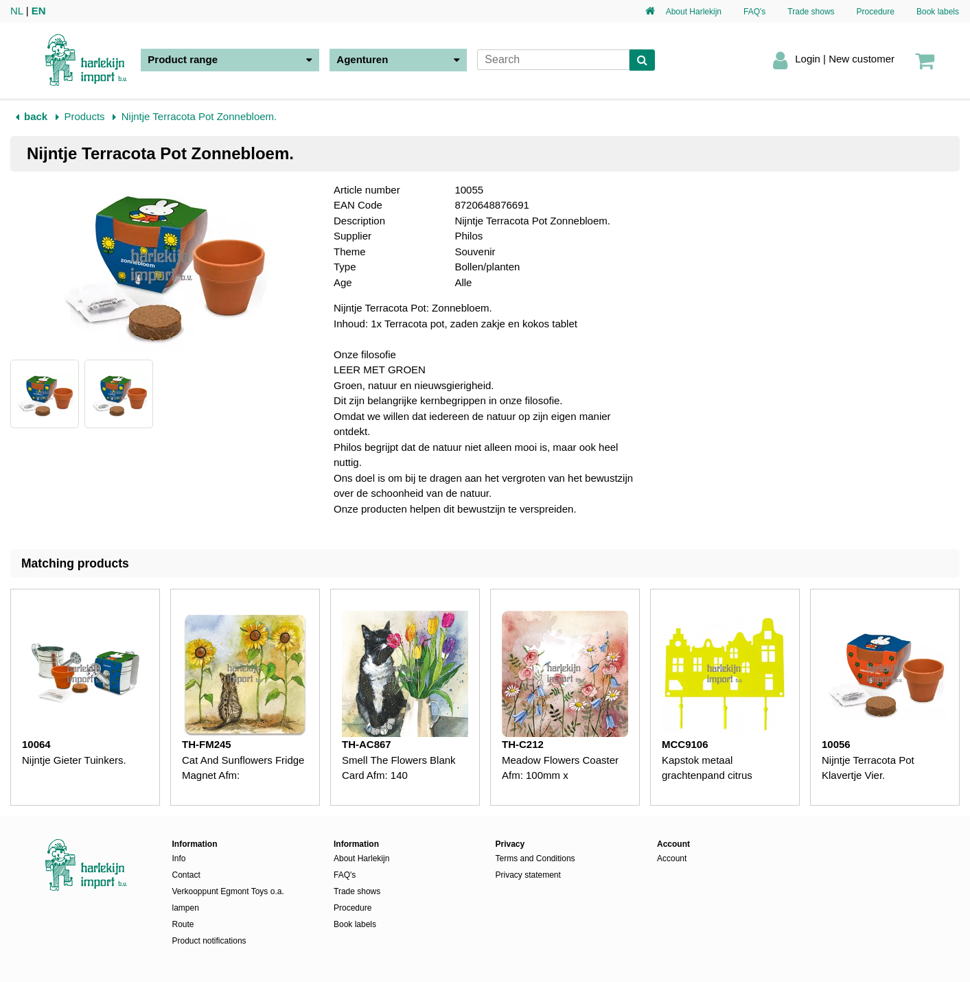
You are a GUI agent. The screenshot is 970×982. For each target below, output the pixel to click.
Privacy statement (528, 875)
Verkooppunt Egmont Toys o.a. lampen (228, 900)
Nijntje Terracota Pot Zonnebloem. (199, 116)
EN (39, 10)
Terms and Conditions (535, 858)
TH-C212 (523, 744)
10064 (36, 744)
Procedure (875, 11)
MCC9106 (685, 744)
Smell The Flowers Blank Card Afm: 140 (399, 768)
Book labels (937, 11)
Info (179, 858)
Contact (186, 875)
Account (671, 858)
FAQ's (754, 11)
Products (84, 116)
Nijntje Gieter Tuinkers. (74, 760)
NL (16, 10)
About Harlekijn (693, 11)
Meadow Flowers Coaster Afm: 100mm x (560, 768)
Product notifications (209, 941)
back (35, 116)
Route (183, 924)
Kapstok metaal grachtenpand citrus (707, 768)
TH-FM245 (206, 744)
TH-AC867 (366, 744)
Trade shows (810, 11)
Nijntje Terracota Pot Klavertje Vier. (868, 768)
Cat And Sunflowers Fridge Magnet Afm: (243, 768)
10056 (836, 744)
